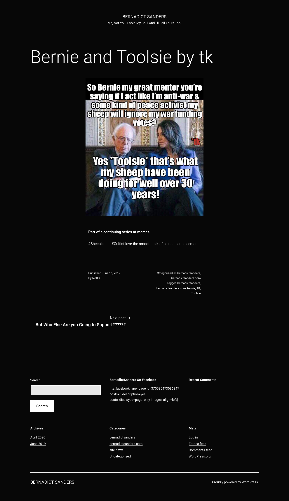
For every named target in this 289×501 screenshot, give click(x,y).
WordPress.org (200, 456)
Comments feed (200, 450)
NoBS (96, 278)
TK (198, 288)
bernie (191, 288)
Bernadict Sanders (144, 16)
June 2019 (38, 444)
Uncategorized (120, 456)
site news (116, 450)
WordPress (250, 482)
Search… (36, 380)
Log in (193, 437)
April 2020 (37, 437)
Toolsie (196, 293)
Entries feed (197, 444)
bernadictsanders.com (186, 278)
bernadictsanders (188, 273)
